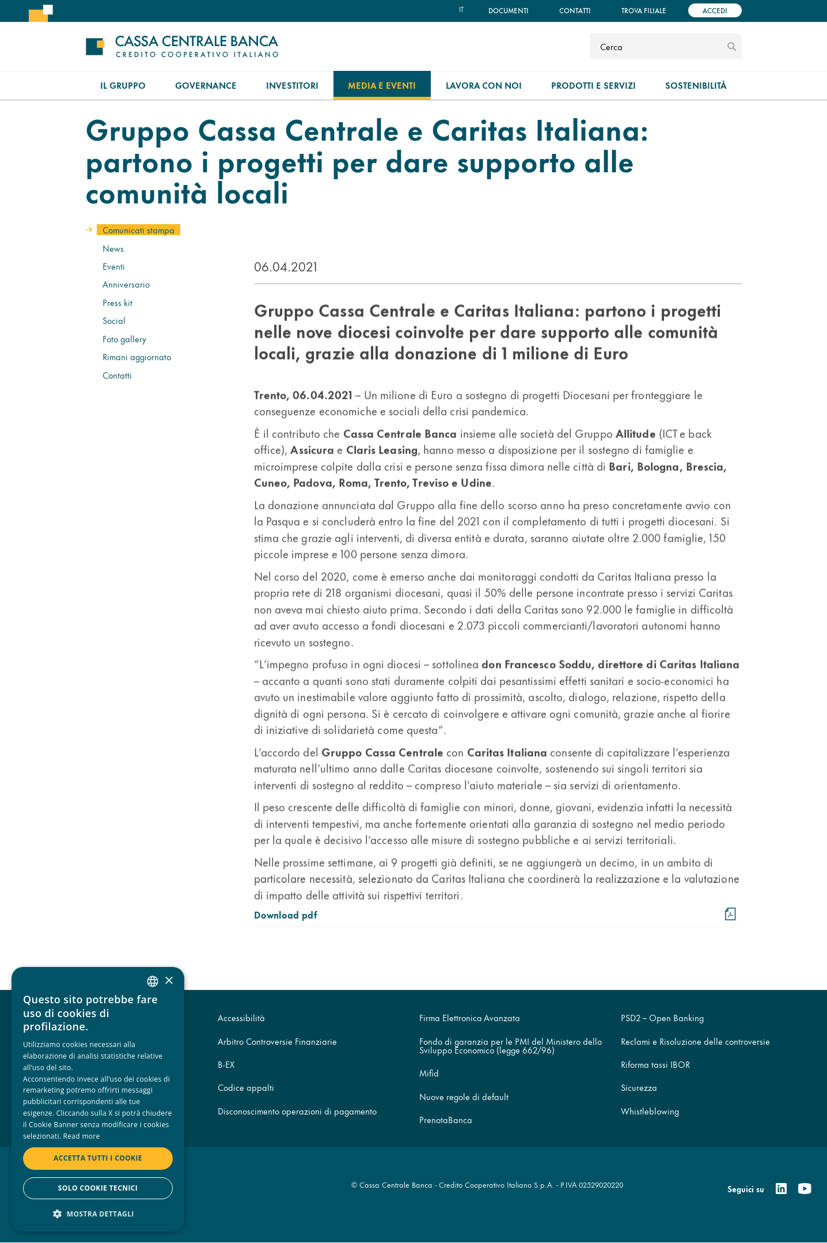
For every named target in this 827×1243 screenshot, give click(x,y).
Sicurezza (639, 1087)
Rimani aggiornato (137, 356)
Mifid (429, 1072)
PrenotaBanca (445, 1119)
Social (114, 320)
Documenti (508, 10)
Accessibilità (241, 1017)
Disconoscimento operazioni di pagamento (297, 1110)
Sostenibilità (696, 85)
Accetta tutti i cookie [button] (98, 1158)
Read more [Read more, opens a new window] (81, 1136)
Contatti (575, 10)
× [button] (168, 981)
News (113, 248)
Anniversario (126, 283)
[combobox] (152, 981)
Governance (206, 85)
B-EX (226, 1064)
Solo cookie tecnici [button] (98, 1188)
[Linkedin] (781, 1189)
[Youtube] (804, 1189)
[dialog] (98, 1099)
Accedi (715, 10)
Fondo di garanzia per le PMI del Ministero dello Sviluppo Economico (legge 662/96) (510, 1045)
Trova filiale (643, 10)
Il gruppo (123, 85)
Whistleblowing (650, 1110)
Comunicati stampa (138, 229)
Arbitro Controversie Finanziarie (277, 1041)
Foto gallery (124, 338)
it (461, 9)
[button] (98, 1213)
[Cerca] (657, 46)
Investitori (292, 85)
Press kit (117, 302)
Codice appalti (246, 1087)
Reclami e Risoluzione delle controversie (695, 1041)
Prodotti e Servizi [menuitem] (593, 85)
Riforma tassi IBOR (655, 1064)
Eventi (114, 265)
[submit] (732, 46)
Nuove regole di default (464, 1096)
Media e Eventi (382, 85)
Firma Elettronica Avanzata (469, 1017)
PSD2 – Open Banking (662, 1017)
